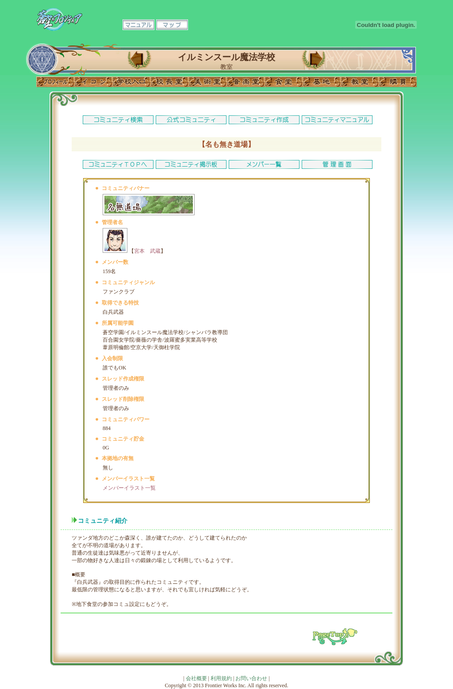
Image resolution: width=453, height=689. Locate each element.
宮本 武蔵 (147, 251)
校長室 (169, 81)
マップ (172, 24)
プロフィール (55, 81)
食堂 (284, 81)
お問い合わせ (251, 678)
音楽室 (245, 81)
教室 (360, 81)
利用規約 (221, 678)
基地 (322, 81)
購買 (398, 81)
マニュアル (138, 24)
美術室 (207, 81)
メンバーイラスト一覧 (129, 488)
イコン (93, 81)
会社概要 (196, 678)
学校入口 (131, 81)
